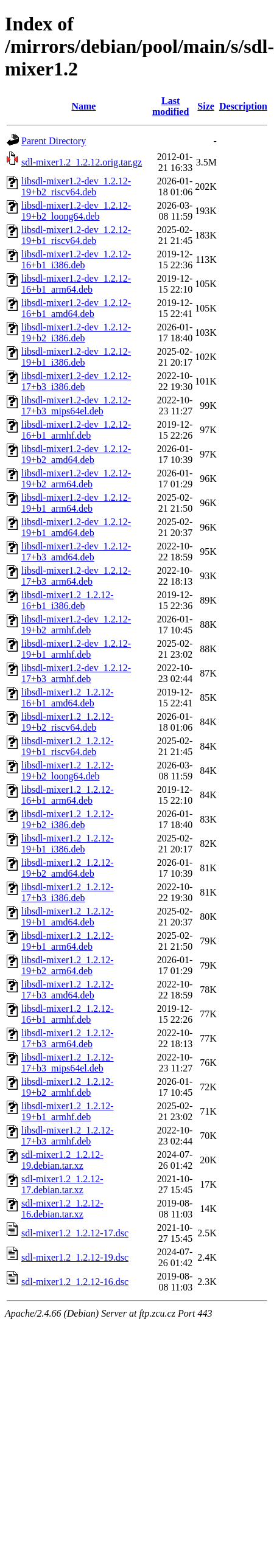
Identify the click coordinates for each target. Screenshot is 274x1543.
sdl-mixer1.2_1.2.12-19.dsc (74, 1257)
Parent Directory (53, 141)
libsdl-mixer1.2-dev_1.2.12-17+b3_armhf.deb (76, 673)
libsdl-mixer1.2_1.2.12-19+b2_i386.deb (67, 819)
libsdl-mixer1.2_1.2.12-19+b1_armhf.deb (67, 1111)
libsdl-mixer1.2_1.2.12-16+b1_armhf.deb (67, 1014)
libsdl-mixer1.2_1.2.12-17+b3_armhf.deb (67, 1135)
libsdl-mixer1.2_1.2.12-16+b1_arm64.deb (67, 795)
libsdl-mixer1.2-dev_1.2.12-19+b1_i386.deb (76, 356)
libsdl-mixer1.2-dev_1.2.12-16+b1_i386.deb (76, 259)
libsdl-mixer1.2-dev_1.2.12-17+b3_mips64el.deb (76, 405)
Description (243, 106)
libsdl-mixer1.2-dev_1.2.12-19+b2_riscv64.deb (76, 186)
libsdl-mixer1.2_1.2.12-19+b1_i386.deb (67, 843)
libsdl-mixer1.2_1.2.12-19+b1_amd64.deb (67, 916)
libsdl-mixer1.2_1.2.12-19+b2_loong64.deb (67, 770)
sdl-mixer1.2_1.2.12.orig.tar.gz (81, 162)
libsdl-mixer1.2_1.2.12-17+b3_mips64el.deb (67, 1062)
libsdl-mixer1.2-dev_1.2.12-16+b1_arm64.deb (76, 283)
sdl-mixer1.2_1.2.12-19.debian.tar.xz (62, 1160)
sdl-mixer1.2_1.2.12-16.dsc (74, 1282)
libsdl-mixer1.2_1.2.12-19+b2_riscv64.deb (67, 722)
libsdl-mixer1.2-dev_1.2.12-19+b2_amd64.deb (76, 454)
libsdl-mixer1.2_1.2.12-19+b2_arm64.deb (67, 965)
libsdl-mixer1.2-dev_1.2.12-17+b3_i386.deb (76, 381)
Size (205, 106)
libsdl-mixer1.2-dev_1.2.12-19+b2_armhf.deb (76, 624)
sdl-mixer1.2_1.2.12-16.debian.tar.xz (62, 1208)
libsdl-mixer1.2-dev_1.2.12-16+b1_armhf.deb (76, 430)
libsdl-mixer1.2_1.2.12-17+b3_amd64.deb (67, 989)
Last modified (170, 106)
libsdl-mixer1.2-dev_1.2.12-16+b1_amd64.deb (76, 308)
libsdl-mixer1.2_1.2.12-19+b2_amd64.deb (67, 868)
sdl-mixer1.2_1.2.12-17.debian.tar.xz (62, 1184)
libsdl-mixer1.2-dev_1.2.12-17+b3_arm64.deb (76, 576)
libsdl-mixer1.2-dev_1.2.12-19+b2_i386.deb (76, 332)
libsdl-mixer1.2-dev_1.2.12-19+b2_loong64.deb (76, 210)
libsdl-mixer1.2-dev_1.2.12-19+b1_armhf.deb (76, 649)
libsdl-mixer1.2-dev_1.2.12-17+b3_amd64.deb (76, 551)
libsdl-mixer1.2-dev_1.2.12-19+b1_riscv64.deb (76, 235)
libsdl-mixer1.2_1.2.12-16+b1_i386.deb (67, 600)
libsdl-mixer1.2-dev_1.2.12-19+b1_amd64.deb (76, 527)
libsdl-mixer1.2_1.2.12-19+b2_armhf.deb (67, 1087)
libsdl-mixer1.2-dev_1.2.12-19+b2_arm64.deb (76, 478)
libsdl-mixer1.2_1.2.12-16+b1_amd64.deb (67, 697)
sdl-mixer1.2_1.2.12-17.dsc (74, 1233)
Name (83, 106)
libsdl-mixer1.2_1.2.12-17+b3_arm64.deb (67, 1038)
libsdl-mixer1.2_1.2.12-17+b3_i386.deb (67, 892)
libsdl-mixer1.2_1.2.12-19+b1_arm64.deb (67, 941)
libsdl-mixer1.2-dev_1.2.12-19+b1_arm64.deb (76, 503)
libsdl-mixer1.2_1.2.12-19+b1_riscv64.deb (67, 746)
